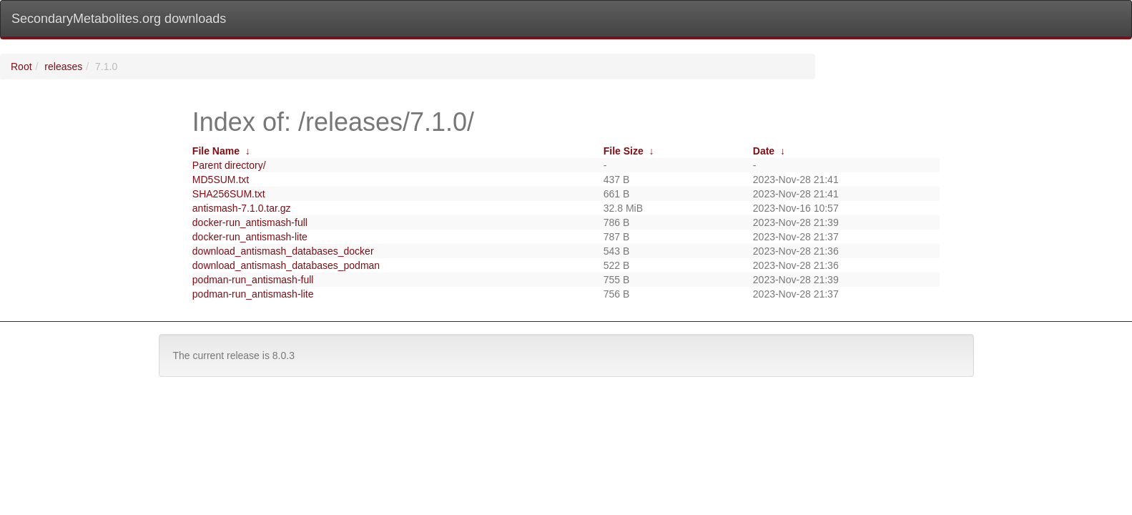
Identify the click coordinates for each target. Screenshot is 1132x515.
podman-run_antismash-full (253, 279)
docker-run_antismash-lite (249, 236)
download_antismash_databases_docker (283, 251)
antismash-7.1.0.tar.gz (241, 208)
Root (21, 66)
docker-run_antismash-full (249, 222)
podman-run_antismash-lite (253, 294)
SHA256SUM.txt (228, 194)
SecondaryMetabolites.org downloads (118, 18)
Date (763, 151)
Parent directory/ (229, 165)
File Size (624, 151)
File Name (216, 151)
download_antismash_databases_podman (286, 265)
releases (63, 66)
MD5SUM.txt (220, 179)
